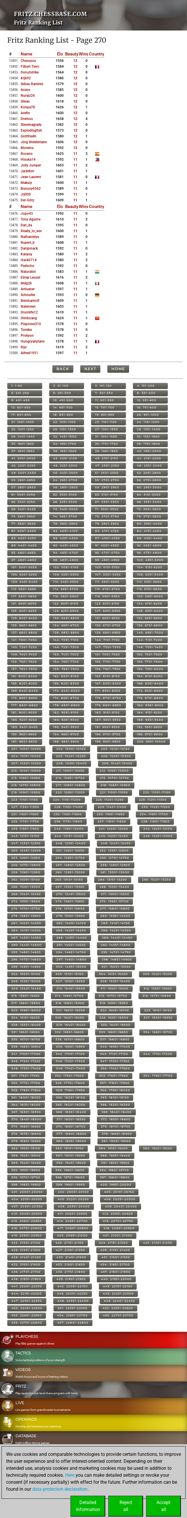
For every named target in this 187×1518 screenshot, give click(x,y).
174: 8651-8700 (66, 698)
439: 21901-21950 (71, 1279)
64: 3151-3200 (149, 494)
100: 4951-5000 (150, 560)
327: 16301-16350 (158, 1017)
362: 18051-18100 (71, 1097)
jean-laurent (31, 177)
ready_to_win (31, 231)
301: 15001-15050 (116, 966)
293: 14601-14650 (26, 952)
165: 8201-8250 (24, 683)
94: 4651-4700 (65, 552)
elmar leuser (30, 277)
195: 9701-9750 (108, 734)
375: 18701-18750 (116, 1126)
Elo (60, 54)
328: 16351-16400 (26, 1024)
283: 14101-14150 (115, 923)
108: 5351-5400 (150, 574)
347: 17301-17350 (115, 1061)
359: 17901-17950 (70, 1090)
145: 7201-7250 (24, 647)
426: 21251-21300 (26, 1250)
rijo (24, 347)
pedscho (27, 266)
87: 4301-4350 (107, 538)
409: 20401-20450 (121, 1206)
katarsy (26, 254)
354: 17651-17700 (158, 1075)
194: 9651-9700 (66, 734)
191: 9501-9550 (107, 727)
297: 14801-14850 (71, 959)
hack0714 (29, 260)
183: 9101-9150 (107, 712)
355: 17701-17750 (25, 1083)
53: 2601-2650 (23, 480)
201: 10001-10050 (26, 748)
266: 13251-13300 (25, 886)
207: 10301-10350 (26, 763)
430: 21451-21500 (71, 1257)
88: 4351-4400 (150, 538)
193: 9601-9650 (24, 734)
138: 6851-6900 (66, 632)
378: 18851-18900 (117, 1133)
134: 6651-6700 (66, 625)
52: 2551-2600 (149, 472)
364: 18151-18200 (26, 1104)
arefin (25, 113)
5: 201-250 (20, 393)
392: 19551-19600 (25, 1170)
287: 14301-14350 (26, 937)
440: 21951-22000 (116, 1279)
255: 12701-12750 (114, 857)
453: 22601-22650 (26, 1315)
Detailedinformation (88, 1506)
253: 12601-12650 (25, 857)
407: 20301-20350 (27, 1206)
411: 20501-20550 (73, 1213)
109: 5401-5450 (24, 581)
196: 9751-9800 (150, 734)
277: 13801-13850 (115, 908)
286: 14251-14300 (116, 930)
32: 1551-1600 (148, 436)
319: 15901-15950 (114, 1003)
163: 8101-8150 (107, 676)
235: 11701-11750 (25, 821)
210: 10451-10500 (26, 770)
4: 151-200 (146, 385)
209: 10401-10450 (117, 763)
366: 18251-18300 (115, 1104)
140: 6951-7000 (150, 632)
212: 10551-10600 (114, 770)
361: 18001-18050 (26, 1097)
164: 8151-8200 (150, 676)
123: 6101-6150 (107, 603)
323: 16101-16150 (158, 1010)
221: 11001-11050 (114, 792)
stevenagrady (31, 125)
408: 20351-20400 (74, 1206)
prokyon (27, 336)
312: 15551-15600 (158, 988)
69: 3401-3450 (23, 509)
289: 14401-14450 (117, 937)
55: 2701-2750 (107, 480)
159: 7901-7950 (108, 669)
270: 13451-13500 (71, 894)
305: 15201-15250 (157, 974)
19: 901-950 (105, 414)
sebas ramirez (32, 84)
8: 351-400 (146, 393)
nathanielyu (30, 237)
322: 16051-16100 (114, 1010)
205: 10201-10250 (71, 756)
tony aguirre (30, 219)
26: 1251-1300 (64, 429)
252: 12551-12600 (114, 850)
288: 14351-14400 (71, 937)
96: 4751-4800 (149, 552)
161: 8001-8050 (24, 676)
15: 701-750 (105, 407)
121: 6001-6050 (24, 603)
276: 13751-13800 (70, 908)
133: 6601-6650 (24, 625)
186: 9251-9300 (66, 719)
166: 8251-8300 (66, 683)
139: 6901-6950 (108, 632)
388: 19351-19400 (115, 1155)
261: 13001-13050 (114, 872)
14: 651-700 (63, 407)
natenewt (28, 306)
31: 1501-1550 (106, 436)
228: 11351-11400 (68, 807)
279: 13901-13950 (70, 915)
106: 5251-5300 (66, 574)
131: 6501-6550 (107, 618)
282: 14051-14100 (71, 923)
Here (69, 1475)
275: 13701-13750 (25, 908)
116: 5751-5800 (149, 589)
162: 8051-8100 (66, 676)
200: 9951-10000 (151, 741)
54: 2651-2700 (65, 480)
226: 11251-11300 (153, 799)
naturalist (28, 272)
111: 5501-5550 (107, 581)
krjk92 (26, 78)
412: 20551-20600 (118, 1213)
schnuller (28, 295)
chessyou (28, 61)
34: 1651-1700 (64, 443)
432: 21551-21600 (26, 1264)
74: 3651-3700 (65, 516)
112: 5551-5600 (149, 581)
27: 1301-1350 (106, 429)
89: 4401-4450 (24, 545)
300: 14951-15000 (71, 966)
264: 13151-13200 (112, 879)
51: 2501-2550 (107, 472)
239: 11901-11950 (25, 828)
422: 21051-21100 (25, 1242)
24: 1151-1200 (148, 422)
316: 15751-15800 (157, 995)
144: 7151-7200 (150, 639)
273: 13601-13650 (70, 901)
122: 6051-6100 (66, 603)
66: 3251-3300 (65, 501)
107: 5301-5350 (108, 574)
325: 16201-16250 (69, 1017)
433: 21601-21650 (70, 1264)
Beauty (71, 54)
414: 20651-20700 (72, 1221)
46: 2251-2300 (65, 465)
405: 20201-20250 (73, 1199)
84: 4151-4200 (149, 531)
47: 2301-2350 (107, 465)
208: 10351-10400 (71, 763)
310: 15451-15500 (71, 988)
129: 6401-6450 (24, 618)
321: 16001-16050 (70, 1010)
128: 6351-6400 (150, 610)
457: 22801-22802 (72, 1322)
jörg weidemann (34, 142)
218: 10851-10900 (115, 785)
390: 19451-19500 (71, 1162)
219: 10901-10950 (25, 792)
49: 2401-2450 (23, 472)
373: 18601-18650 (26, 1126)
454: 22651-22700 (72, 1315)
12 (75, 61)
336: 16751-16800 (70, 1039)
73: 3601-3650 (23, 516)
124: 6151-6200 (149, 603)
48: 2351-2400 (149, 465)
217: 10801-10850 (71, 785)
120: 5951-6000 (150, 596)
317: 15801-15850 (25, 1003)
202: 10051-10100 (71, 748)
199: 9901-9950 (108, 741)
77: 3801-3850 (23, 523)
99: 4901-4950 (107, 560)
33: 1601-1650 (22, 443)
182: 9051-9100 (66, 712)
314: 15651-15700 (69, 995)
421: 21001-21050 (117, 1235)
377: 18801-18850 (71, 1133)
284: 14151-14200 (26, 930)
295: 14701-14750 (116, 952)
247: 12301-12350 (26, 843)
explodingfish (31, 130)
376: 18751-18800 (26, 1133)
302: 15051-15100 (25, 974)
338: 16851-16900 (26, 1046)
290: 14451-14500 (26, 945)
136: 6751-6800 (150, 625)
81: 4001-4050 (23, 531)
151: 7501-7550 (107, 654)
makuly (26, 183)
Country (96, 54)
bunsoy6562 (31, 189)
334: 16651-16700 (158, 1032)
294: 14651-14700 (71, 952)
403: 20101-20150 (119, 1191)
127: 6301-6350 (108, 610)
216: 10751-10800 (26, 785)
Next (90, 369)
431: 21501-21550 (115, 1257)
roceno (27, 154)
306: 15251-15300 (26, 981)
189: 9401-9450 (24, 727)
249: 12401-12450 (116, 843)
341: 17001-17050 (26, 1053)
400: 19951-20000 (115, 1184)
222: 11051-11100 (157, 792)
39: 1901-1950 (106, 451)
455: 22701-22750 (118, 1315)
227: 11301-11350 (25, 807)
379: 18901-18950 (26, 1141)
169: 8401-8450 (24, 690)
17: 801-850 (21, 414)
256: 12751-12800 (26, 865)
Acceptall (163, 1506)
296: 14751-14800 (26, 959)
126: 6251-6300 (66, 610)
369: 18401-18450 (116, 1112)
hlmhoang (29, 318)
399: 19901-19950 (70, 1184)
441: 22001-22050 (26, 1286)
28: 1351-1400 (149, 429)
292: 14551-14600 (116, 945)
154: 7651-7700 (66, 661)
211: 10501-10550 (70, 770)
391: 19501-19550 (115, 1162)
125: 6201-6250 (24, 610)
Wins (83, 54)
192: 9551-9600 (150, 727)
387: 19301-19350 (70, 1155)
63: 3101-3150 (106, 494)
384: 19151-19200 (113, 1148)
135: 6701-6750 (108, 625)
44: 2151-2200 (149, 458)
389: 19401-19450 (26, 1162)
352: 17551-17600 (69, 1075)
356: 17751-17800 (70, 1083)
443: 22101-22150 (118, 1286)
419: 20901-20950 (26, 1235)
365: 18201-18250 (71, 1104)
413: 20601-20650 (26, 1221)
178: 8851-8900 (66, 705)
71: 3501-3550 (107, 509)
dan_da (26, 225)
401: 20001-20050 (27, 1191)
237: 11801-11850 (112, 821)
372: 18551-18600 (116, 1119)
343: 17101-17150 (114, 1053)
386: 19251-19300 (26, 1155)
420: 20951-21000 (72, 1235)
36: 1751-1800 (148, 443)
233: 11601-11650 (111, 814)
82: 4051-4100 (65, 531)
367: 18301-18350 (26, 1112)
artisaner (28, 289)
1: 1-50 (16, 385)
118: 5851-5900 (66, 596)
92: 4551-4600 (149, 545)
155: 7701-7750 (108, 661)
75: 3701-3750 (107, 516)
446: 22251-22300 (118, 1293)
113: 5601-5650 (23, 589)
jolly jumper (31, 165)
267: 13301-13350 (70, 886)
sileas (25, 101)
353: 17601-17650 (113, 1075)
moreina (27, 148)
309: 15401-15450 (26, 988)
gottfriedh (28, 136)
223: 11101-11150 (24, 799)
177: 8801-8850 (24, 705)
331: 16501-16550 (25, 1032)
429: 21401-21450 (26, 1257)
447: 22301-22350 (26, 1300)
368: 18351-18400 (71, 1112)
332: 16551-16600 (69, 1032)
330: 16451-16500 (116, 1024)
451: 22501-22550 (73, 1308)
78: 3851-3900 (65, 523)
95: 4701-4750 (107, 552)
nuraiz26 (28, 96)
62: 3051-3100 (65, 494)
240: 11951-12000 (69, 828)
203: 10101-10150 (115, 748)
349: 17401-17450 (71, 1068)
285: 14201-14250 (71, 930)
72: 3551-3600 (149, 509)
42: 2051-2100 (65, 458)
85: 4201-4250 (23, 538)
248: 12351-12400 (71, 843)
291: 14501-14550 (71, 945)
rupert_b (28, 243)
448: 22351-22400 (73, 1300)
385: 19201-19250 (157, 1148)
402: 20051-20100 (73, 1191)
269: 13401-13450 (26, 894)
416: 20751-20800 (26, 1228)
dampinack (29, 248)
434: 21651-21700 (115, 1264)
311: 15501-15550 (115, 988)
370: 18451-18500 (26, 1119)
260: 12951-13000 (70, 872)
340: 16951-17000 (115, 1046)
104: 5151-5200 (150, 567)
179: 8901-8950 (108, 705)
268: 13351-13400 (114, 886)
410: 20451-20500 (26, 1213)
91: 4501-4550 (107, 545)
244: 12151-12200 (69, 836)
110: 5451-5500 (66, 581)
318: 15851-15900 (70, 1003)
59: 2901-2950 (107, 487)
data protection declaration (60, 1489)
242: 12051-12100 (157, 828)
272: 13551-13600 (25, 901)
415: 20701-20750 (118, 1221)
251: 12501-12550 (70, 850)
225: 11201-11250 (110, 799)
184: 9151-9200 (150, 712)
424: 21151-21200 (113, 1242)
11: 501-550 (104, 400)
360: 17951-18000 (115, 1090)
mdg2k (26, 283)
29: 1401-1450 (23, 436)
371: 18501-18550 (71, 1119)
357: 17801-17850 (115, 1083)
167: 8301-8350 (108, 683)
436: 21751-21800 (71, 1271)
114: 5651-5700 (66, 589)
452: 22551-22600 (118, 1308)
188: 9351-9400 (150, 719)
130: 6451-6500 (66, 618)
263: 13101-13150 (69, 879)
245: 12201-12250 (113, 836)
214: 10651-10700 (70, 777)
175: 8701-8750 (108, 698)
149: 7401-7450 (24, 654)
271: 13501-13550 (115, 894)
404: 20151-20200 (26, 1199)
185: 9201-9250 (24, 719)
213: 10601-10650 (25, 777)
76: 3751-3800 (149, 516)
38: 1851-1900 (65, 451)
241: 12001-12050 (113, 828)
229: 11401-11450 (112, 807)
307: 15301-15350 (70, 981)
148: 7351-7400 (150, 647)
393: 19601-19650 (70, 1170)
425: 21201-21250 (157, 1242)
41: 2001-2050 (23, 458)
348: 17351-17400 (26, 1068)
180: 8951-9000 (150, 705)
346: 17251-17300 (70, 1061)
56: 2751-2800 (149, 480)
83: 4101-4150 (107, 531)
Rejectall (126, 1506)
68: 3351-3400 (149, 501)
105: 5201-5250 (24, 574)
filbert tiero (30, 66)
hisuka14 (28, 159)
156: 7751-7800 (150, 661)
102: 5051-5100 (66, 567)
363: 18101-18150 (115, 1097)
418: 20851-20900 (119, 1228)
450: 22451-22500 (26, 1308)
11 (75, 154)
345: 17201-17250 (26, 1061)
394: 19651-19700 (114, 1170)
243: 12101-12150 (25, 836)
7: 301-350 (104, 393)
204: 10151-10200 (26, 756)
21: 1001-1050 (22, 422)
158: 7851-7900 (66, 669)
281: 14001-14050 (26, 923)
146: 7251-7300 (66, 647)
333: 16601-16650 (113, 1032)
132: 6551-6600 (150, 618)
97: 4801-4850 (24, 560)
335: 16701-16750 (25, 1039)
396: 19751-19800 (70, 1177)
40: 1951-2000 (149, 451)
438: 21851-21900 (26, 1279)
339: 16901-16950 (70, 1046)
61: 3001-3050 (23, 494)
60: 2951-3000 (149, 487)
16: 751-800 (147, 407)
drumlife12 (29, 312)
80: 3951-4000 (149, 523)
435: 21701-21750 (26, 1271)
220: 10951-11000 (70, 792)
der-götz (27, 200)
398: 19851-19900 (26, 1184)
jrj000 (26, 194)
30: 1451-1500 (65, 436)
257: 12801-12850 (71, 865)
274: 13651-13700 (114, 901)
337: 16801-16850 (115, 1039)
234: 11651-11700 (154, 814)
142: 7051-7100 (66, 639)
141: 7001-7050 (24, 639)
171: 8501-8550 (108, 690)
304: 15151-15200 (113, 974)
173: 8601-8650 (24, 698)
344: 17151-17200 (157, 1053)
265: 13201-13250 (156, 879)
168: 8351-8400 (150, 683)
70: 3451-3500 (65, 509)
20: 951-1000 (148, 414)
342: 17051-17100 (70, 1053)
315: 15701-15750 (113, 995)
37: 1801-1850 (23, 451)
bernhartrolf (30, 301)
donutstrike (30, 72)
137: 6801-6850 (24, 632)
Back (62, 369)
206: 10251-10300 (116, 756)
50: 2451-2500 (65, 472)
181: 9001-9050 (24, 712)
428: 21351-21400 (115, 1250)
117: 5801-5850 (24, 596)
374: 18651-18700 (71, 1126)
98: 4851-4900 (66, 560)
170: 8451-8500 (66, 690)
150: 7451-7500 (66, 654)
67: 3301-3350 (107, 501)
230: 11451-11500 (156, 807)
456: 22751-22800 (26, 1322)
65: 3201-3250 (23, 501)
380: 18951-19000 (71, 1141)
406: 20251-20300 (120, 1199)
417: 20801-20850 (72, 1228)
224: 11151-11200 (67, 799)
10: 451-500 (63, 400)
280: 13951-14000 (115, 915)
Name (26, 54)
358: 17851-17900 (26, 1090)
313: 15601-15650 (25, 995)
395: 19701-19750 (25, 1177)
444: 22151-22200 (26, 1293)
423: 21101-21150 (70, 1242)
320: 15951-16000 (26, 1010)
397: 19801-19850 (115, 1177)
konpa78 (28, 107)
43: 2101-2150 (106, 458)
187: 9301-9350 (108, 719)
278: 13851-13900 (26, 915)
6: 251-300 (62, 393)
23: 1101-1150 (106, 422)
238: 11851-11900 (155, 821)
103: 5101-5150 (107, 567)
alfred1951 (29, 353)
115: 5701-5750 (107, 589)
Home (118, 369)
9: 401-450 (20, 400)
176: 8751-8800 (150, 698)
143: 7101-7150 (107, 639)
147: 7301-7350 (108, 647)
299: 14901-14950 (26, 966)
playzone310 (31, 324)
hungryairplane (32, 341)
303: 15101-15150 (70, 974)
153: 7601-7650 (24, 661)
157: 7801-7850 (24, 669)
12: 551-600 (146, 400)
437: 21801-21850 (116, 1271)
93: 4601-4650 (23, 552)
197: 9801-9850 (24, 741)
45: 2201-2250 (23, 465)
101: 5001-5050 (24, 567)
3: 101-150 (103, 385)
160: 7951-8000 (150, 669)
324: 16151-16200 (25, 1017)
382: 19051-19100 (25, 1148)
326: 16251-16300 (114, 1017)
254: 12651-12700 (70, 857)
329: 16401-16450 (71, 1024)
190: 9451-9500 (66, 727)
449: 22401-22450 (119, 1300)
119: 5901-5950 (107, 596)
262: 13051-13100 (25, 879)
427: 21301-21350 (70, 1250)
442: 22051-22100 (72, 1286)
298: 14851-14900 (117, 959)
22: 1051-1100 (64, 422)
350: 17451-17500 (115, 1068)
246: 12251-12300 (158, 836)
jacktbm (27, 171)
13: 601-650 (21, 407)
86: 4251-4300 (65, 538)
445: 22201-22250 (72, 1293)
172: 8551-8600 (150, 690)
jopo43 (27, 214)
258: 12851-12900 (115, 865)
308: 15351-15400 (115, 981)
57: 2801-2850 (23, 487)
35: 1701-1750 (106, 443)
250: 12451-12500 (26, 850)
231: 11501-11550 (25, 814)
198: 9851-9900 (66, 741)
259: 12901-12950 (25, 872)
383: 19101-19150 (70, 1148)
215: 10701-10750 (114, 777)
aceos (25, 90)
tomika (26, 330)
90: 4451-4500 (66, 545)
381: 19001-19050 (116, 1141)
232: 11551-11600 (68, 814)
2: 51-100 (61, 385)
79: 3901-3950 (107, 523)
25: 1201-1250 (22, 429)
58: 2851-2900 (65, 487)
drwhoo (27, 119)
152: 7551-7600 (150, 654)
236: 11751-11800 (68, 821)
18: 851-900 (63, 414)
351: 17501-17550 (25, 1075)
